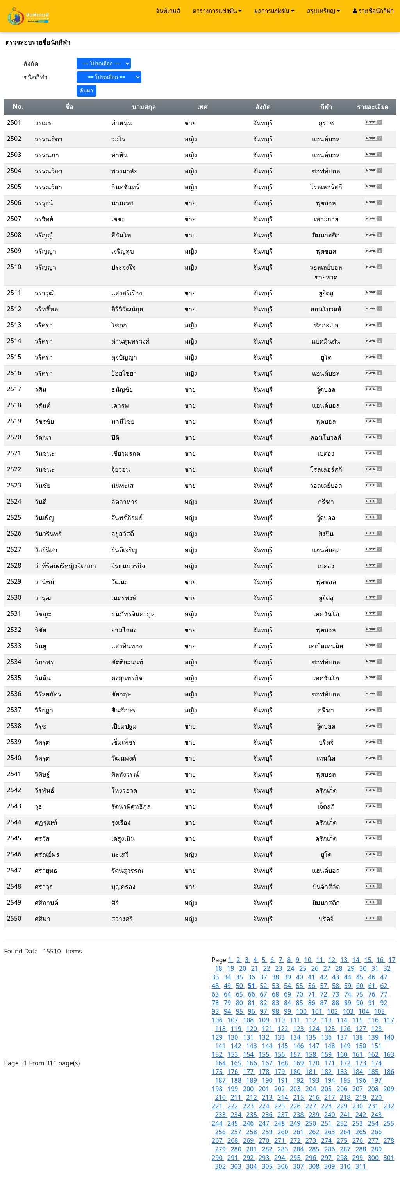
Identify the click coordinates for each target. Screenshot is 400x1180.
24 (291, 968)
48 (216, 985)
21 (255, 968)
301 (389, 1157)
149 (346, 1045)
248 (280, 1123)
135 (311, 1037)
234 (236, 1114)
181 (311, 1071)
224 (265, 1106)
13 (344, 959)
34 (228, 977)
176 (233, 1071)
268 (233, 1140)
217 (330, 1097)
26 (315, 968)
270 (265, 1140)
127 (361, 1028)
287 (346, 1149)
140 (389, 1037)
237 (283, 1114)
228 (327, 1106)
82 (264, 1002)
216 (315, 1097)
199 (233, 1089)
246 (249, 1123)
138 (358, 1037)
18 (219, 968)
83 (276, 1002)
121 (268, 1028)
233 (221, 1114)
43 (336, 977)
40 (300, 977)
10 (308, 959)
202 (280, 1089)
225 (280, 1106)
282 (268, 1149)
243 (377, 1114)
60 (360, 985)
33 (216, 977)
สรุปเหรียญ (323, 10)
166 (252, 1063)
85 (300, 1002)
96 (252, 1011)
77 (384, 994)
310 (346, 1166)
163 (389, 1054)
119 (236, 1028)
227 (311, 1106)
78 (216, 1002)
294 (280, 1157)
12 (332, 959)
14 (356, 959)
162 (374, 1054)
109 (265, 1020)
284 (299, 1149)
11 (320, 959)
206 (343, 1089)
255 (389, 1123)
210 (221, 1097)
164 (221, 1063)
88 (336, 1002)
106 (218, 1020)
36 (252, 977)
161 (358, 1054)
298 (343, 1157)
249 (296, 1123)
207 (358, 1089)
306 (283, 1166)
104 (365, 1011)
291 (233, 1157)
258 (252, 1132)
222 (233, 1106)
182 (327, 1071)
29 (351, 968)
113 (327, 1020)
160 (343, 1054)
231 (374, 1106)
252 (343, 1123)
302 (221, 1166)
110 (280, 1020)
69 (288, 994)
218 (346, 1097)
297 (327, 1157)
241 (346, 1114)
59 (348, 985)
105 (380, 1011)
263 (330, 1132)
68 (276, 994)
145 (283, 1045)
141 (221, 1045)
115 (358, 1020)
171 (330, 1063)
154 (249, 1054)
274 (327, 1140)
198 (218, 1089)
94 (228, 1011)
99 (288, 1011)
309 (330, 1166)
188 (236, 1080)
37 (264, 977)
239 (315, 1114)
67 (264, 994)
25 (303, 968)
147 (315, 1045)
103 (349, 1011)
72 (324, 994)
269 (249, 1140)
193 (315, 1080)
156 (280, 1054)
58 (336, 985)
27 (327, 968)
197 (377, 1080)
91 (372, 1002)
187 (221, 1080)
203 (296, 1089)
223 (249, 1106)
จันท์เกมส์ (168, 10)
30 (363, 968)
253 (358, 1123)
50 (240, 985)
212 (252, 1097)
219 (361, 1097)
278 (389, 1140)
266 (377, 1132)
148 (330, 1045)
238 (299, 1114)
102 (333, 1011)
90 (360, 1002)
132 (265, 1037)
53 (276, 985)
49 (228, 985)
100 (302, 1011)
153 (233, 1054)
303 (236, 1166)
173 (361, 1063)
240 (330, 1114)
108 (249, 1020)
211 (236, 1097)
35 (240, 977)
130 (233, 1037)
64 (228, 994)
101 (318, 1011)
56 (312, 985)
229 (343, 1106)
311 (361, 1166)
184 (358, 1071)
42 (324, 977)
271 (280, 1140)
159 (327, 1054)
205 (327, 1089)
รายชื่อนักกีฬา (373, 10)
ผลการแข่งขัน (274, 10)
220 (377, 1097)
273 (311, 1140)
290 (218, 1157)
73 (336, 994)
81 (252, 1002)
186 (389, 1071)
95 (240, 1011)
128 (377, 1028)
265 (361, 1132)
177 (249, 1071)
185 (374, 1071)
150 (361, 1045)
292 (249, 1157)
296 (311, 1157)
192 (299, 1080)
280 (236, 1149)
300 (374, 1157)
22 (267, 968)
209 (389, 1089)
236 (268, 1114)
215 (299, 1097)
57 (324, 985)
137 (343, 1037)
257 (236, 1132)
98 (276, 1011)
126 (346, 1028)
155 (265, 1054)
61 (372, 985)
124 (315, 1028)
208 (374, 1089)
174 (377, 1063)
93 (216, 1011)
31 (375, 968)
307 (299, 1166)
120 (252, 1028)
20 (243, 968)
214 (283, 1097)
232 (389, 1106)
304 (252, 1166)
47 (384, 977)
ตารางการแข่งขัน (217, 10)
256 (221, 1132)
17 (391, 959)
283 (283, 1149)
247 (265, 1123)
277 (374, 1140)
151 (377, 1045)
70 (300, 994)
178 (265, 1071)
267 (218, 1140)
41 (312, 977)
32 (388, 968)
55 (300, 985)
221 (218, 1106)
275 (343, 1140)
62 (384, 985)
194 (330, 1080)
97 (264, 1011)
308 (315, 1166)
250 (311, 1123)
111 (296, 1020)
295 (296, 1157)
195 (346, 1080)
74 (348, 994)
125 (330, 1028)
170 (315, 1063)
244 (218, 1123)
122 (283, 1028)
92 (384, 1002)
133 (280, 1037)
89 (348, 1002)
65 (240, 994)
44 (348, 977)
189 (252, 1080)
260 (283, 1132)
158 (311, 1054)
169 (299, 1063)
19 (231, 968)
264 (346, 1132)
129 (218, 1037)
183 (343, 1071)
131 (249, 1037)
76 (372, 994)
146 (299, 1045)
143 (252, 1045)
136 (327, 1037)
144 (268, 1045)
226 (296, 1106)
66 (252, 994)
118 (221, 1028)
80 (240, 1002)
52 (264, 985)
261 (299, 1132)
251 (327, 1123)
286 (330, 1149)
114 (343, 1020)
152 (218, 1054)
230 (358, 1106)
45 (360, 977)
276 (358, 1140)
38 (276, 977)
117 (389, 1020)
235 (252, 1114)
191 (283, 1080)
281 (252, 1149)
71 (312, 994)
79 (228, 1002)
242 (361, 1114)
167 (268, 1063)
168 (283, 1063)
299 (358, 1157)
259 (268, 1132)
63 (216, 994)
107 (233, 1020)
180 (296, 1071)
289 (377, 1149)
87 (324, 1002)
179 (280, 1071)
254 (374, 1123)
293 (265, 1157)
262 (315, 1132)
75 (360, 994)
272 (296, 1140)
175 (218, 1071)
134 (296, 1037)
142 (236, 1045)
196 (361, 1080)
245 (233, 1123)
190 (268, 1080)
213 (268, 1097)
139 (374, 1037)
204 (311, 1089)
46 (372, 977)
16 (380, 959)
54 (288, 985)
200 (249, 1089)
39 (288, 977)
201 (265, 1089)
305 (268, 1166)
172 (346, 1063)
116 (374, 1020)
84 (288, 1002)
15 (368, 959)
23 (279, 968)
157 (296, 1054)
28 (339, 968)
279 (221, 1149)
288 (361, 1149)
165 (236, 1063)
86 (312, 1002)
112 (311, 1020)
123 (299, 1028)
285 (315, 1149)
